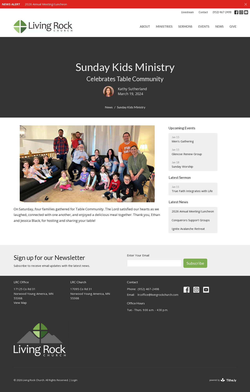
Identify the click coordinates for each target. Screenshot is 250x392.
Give (232, 26)
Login (74, 380)
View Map (20, 303)
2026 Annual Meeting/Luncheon (46, 4)
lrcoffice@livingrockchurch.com (158, 295)
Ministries (164, 26)
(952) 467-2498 (222, 12)
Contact (203, 12)
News (219, 26)
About (145, 26)
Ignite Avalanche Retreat (188, 229)
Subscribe (195, 263)
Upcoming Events (182, 128)
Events (203, 26)
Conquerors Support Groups (191, 220)
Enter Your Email (138, 255)
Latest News (178, 202)
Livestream (187, 12)
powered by (222, 380)
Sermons (185, 26)
